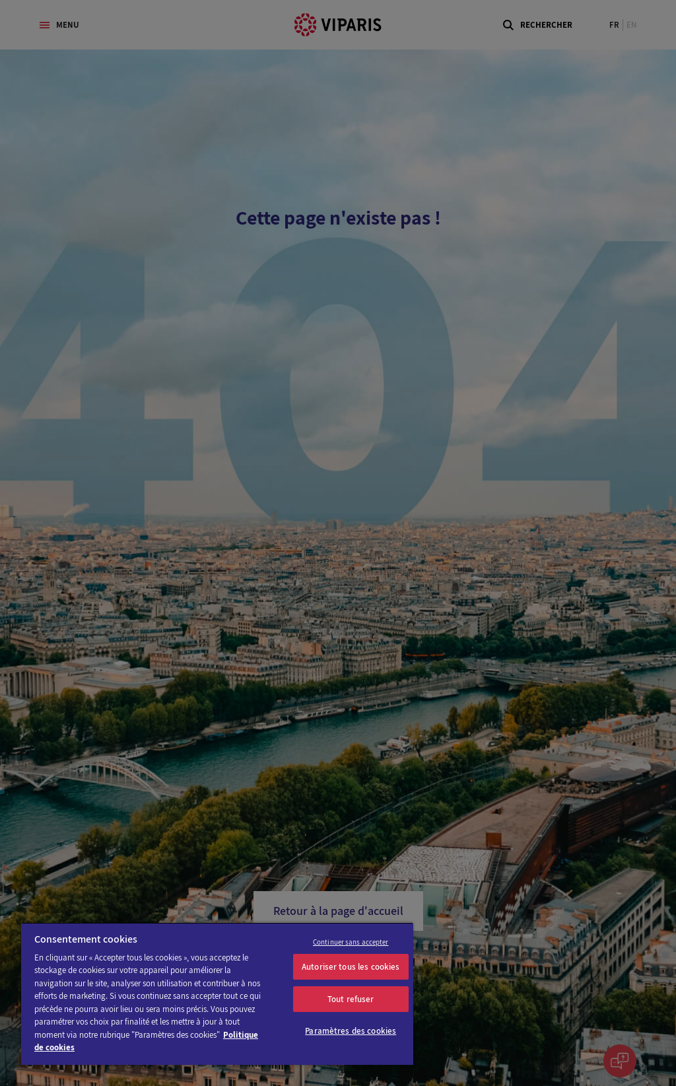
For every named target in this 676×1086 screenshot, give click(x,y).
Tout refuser (350, 999)
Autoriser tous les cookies (350, 966)
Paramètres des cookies (350, 1030)
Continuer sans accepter (351, 942)
